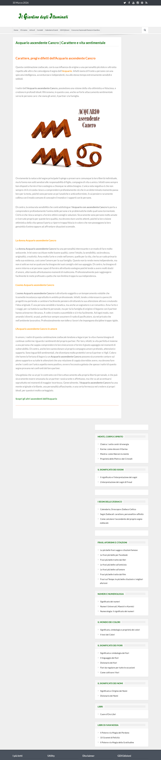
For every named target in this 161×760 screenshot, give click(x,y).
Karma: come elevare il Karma (114, 449)
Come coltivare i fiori (109, 672)
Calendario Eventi (51, 30)
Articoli (32, 30)
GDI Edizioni (64, 30)
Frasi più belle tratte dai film (113, 574)
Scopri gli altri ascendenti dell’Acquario (36, 398)
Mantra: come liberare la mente (114, 454)
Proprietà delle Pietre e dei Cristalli (116, 458)
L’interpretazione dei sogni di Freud (116, 482)
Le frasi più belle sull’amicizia (113, 564)
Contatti (40, 30)
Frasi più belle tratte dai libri (113, 560)
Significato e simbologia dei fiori (114, 653)
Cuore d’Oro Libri (108, 714)
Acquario (67, 71)
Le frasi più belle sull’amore (112, 569)
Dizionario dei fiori (108, 662)
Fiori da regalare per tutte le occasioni (117, 667)
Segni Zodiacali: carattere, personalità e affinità (121, 514)
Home (16, 30)
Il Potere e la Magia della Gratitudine (117, 742)
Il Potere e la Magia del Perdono (114, 732)
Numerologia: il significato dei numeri (117, 611)
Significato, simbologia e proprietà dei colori (120, 629)
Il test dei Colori (107, 634)
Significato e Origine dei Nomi (113, 691)
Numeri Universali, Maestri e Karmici (117, 606)
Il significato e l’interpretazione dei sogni (118, 477)
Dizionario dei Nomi (109, 696)
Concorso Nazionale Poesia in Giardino (85, 30)
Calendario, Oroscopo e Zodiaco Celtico (118, 509)
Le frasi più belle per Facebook (114, 555)
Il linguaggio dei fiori (109, 658)
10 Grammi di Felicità (110, 737)
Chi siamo (23, 30)
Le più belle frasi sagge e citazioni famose (119, 550)
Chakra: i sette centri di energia (114, 444)
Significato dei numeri (110, 601)
